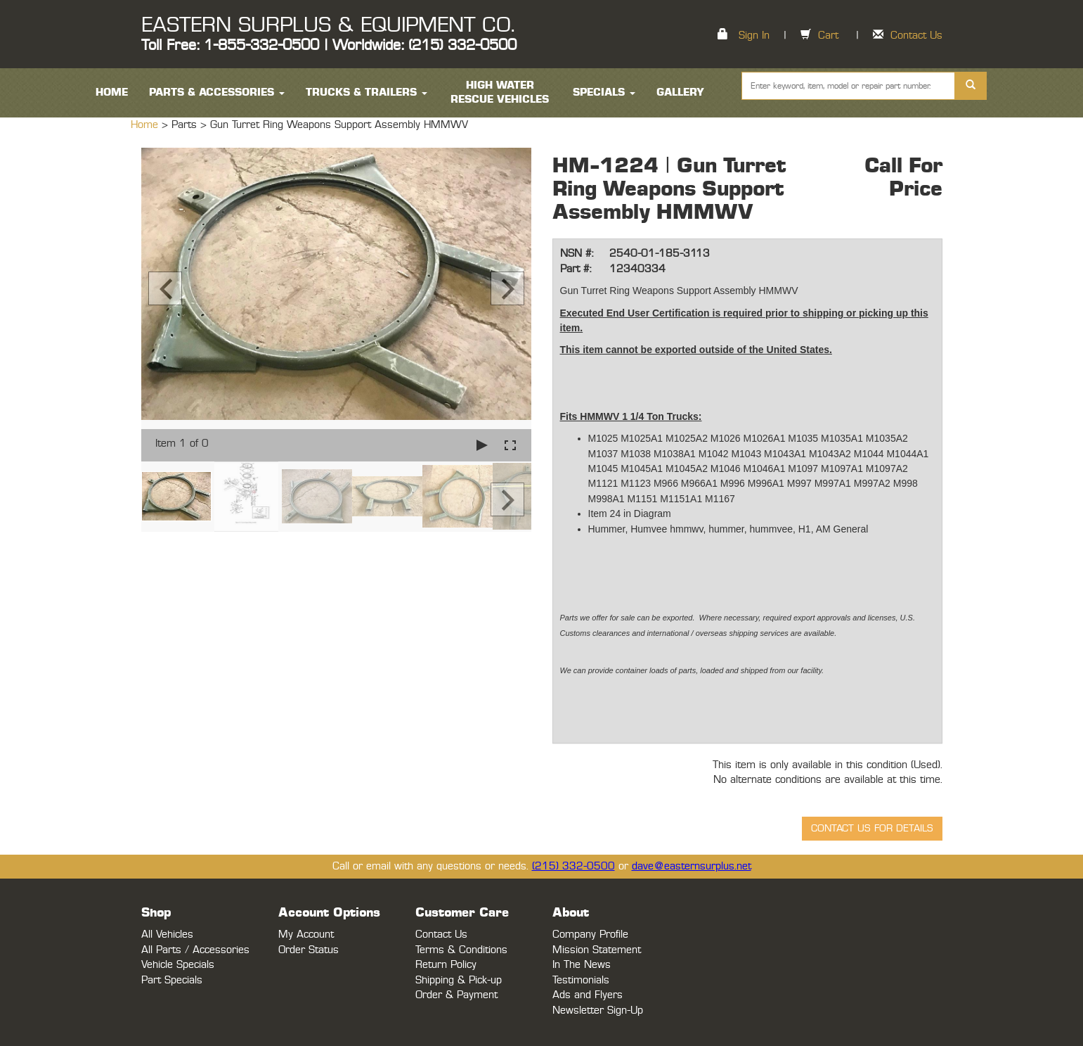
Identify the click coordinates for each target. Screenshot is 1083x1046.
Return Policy (445, 964)
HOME (112, 92)
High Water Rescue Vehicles (499, 92)
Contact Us (916, 35)
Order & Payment (456, 995)
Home (146, 125)
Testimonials (580, 980)
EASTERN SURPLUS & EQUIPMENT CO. (327, 25)
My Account (306, 934)
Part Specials (171, 980)
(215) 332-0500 (573, 866)
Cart (828, 35)
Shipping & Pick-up (458, 980)
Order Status (308, 950)
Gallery (680, 92)
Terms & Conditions (461, 950)
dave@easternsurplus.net (691, 866)
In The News (581, 964)
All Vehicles (167, 934)
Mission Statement (596, 950)
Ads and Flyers (587, 995)
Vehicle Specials (177, 964)
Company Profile (590, 934)
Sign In (754, 35)
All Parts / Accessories (195, 950)
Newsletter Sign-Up (597, 1010)
